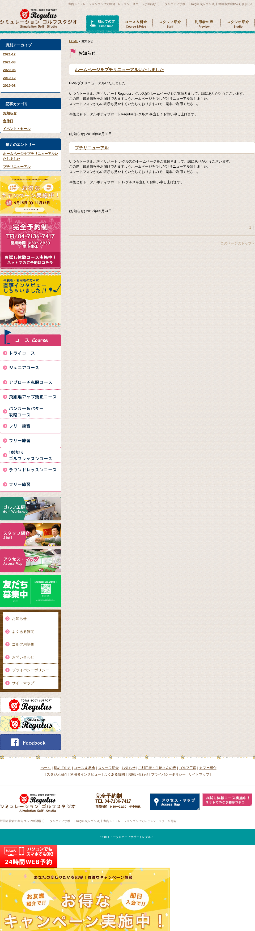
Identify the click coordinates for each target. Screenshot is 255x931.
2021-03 (9, 62)
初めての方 (106, 24)
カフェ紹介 (207, 768)
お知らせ (10, 113)
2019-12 (9, 78)
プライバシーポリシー (30, 670)
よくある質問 (23, 631)
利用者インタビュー (85, 774)
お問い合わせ (23, 657)
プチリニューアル (17, 167)
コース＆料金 (136, 24)
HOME (73, 41)
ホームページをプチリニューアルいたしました (119, 69)
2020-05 (9, 70)
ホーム (45, 768)
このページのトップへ (237, 243)
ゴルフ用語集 (23, 644)
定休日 (8, 121)
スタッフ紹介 (170, 24)
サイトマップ (23, 683)
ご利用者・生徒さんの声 (157, 768)
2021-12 (9, 54)
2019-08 (9, 86)
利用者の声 (204, 24)
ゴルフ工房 (187, 768)
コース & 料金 (84, 768)
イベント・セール (17, 129)
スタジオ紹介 (238, 24)
